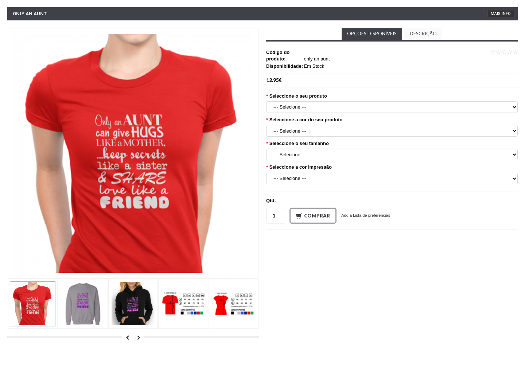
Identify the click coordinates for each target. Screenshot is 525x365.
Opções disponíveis (372, 33)
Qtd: (271, 200)
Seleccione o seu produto (298, 96)
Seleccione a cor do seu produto (306, 119)
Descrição (423, 33)
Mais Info (501, 13)
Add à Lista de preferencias (365, 215)
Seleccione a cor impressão (300, 167)
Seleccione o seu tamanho (299, 143)
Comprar (313, 216)
